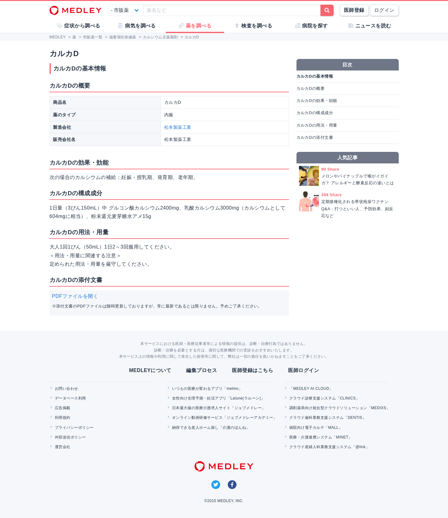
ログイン (384, 10)
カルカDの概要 (310, 88)
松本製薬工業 (177, 127)
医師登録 (354, 10)
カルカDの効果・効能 (316, 100)
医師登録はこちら (252, 370)
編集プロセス (201, 370)
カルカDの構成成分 (314, 112)
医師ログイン (303, 370)
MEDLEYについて (150, 370)
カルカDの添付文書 (314, 137)
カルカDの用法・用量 (316, 125)
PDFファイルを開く (75, 296)
